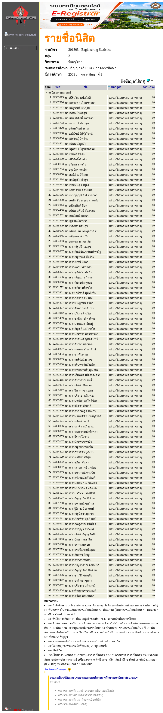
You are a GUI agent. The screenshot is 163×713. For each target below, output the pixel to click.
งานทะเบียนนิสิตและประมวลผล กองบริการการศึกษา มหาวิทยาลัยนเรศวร (94, 677)
